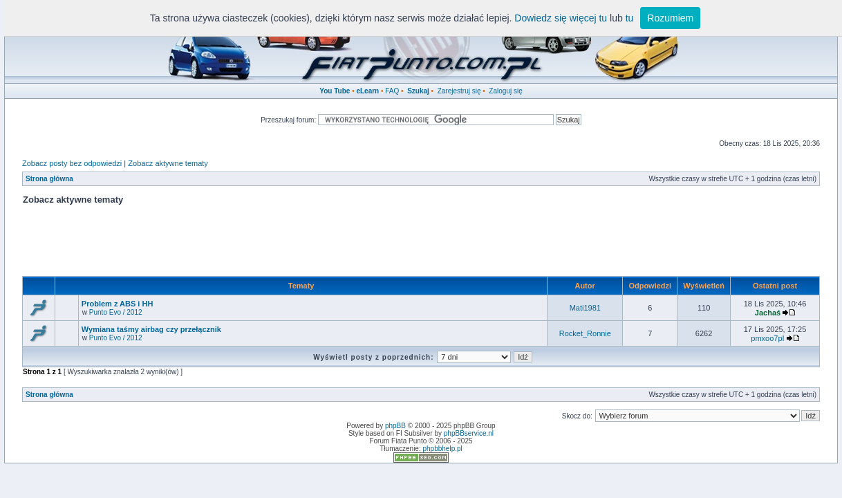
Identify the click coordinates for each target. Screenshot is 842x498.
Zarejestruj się (459, 91)
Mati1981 (585, 308)
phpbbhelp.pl (442, 448)
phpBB (395, 426)
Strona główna (49, 179)
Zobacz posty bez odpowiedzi (72, 163)
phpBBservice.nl (469, 433)
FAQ (392, 91)
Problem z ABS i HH (117, 303)
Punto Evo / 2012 (115, 312)
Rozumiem (670, 18)
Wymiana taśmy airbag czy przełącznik (151, 329)
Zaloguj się (505, 91)
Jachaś (767, 312)
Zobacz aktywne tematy (168, 163)
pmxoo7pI (767, 338)
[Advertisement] (421, 245)
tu (630, 18)
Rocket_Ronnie (585, 333)
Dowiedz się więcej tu (560, 18)
